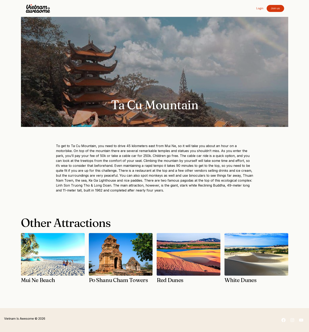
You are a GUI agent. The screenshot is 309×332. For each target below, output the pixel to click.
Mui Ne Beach (38, 280)
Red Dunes (170, 280)
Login (259, 8)
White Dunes (241, 280)
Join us (275, 8)
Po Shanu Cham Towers (118, 280)
